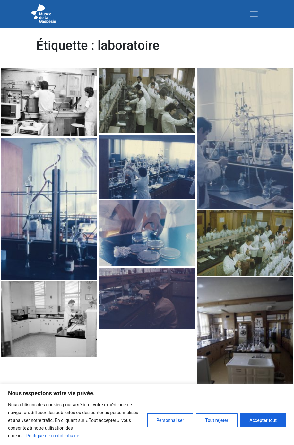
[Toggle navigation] (254, 14)
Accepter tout (263, 420)
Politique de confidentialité (52, 435)
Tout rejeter (216, 420)
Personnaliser (170, 420)
